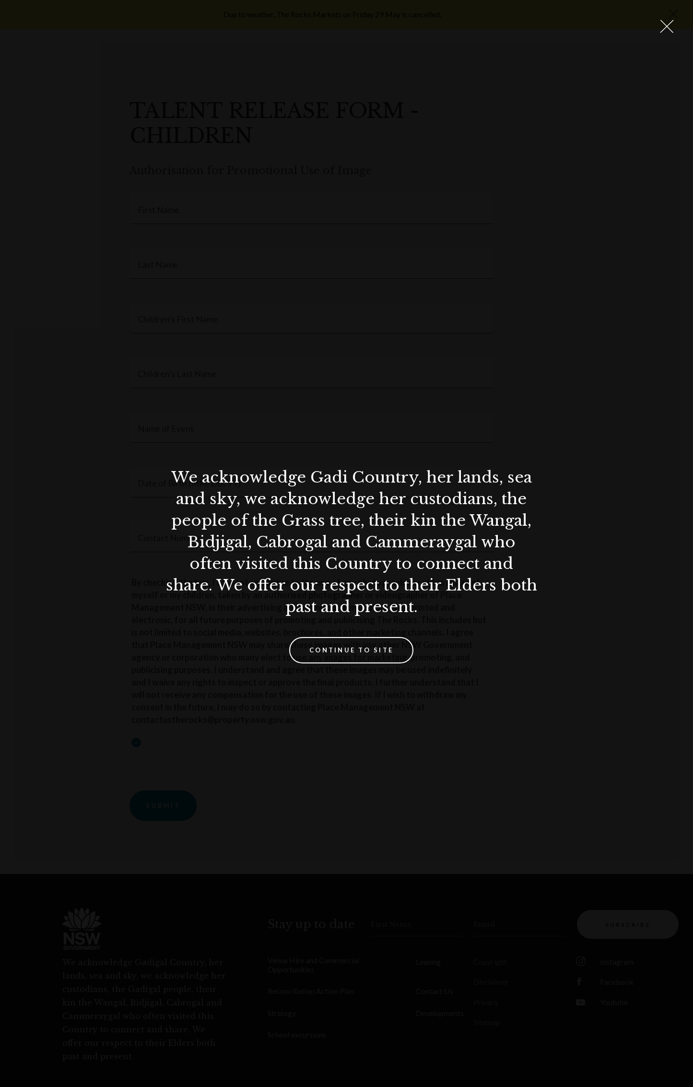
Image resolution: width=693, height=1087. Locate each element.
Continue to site (351, 650)
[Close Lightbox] (666, 26)
